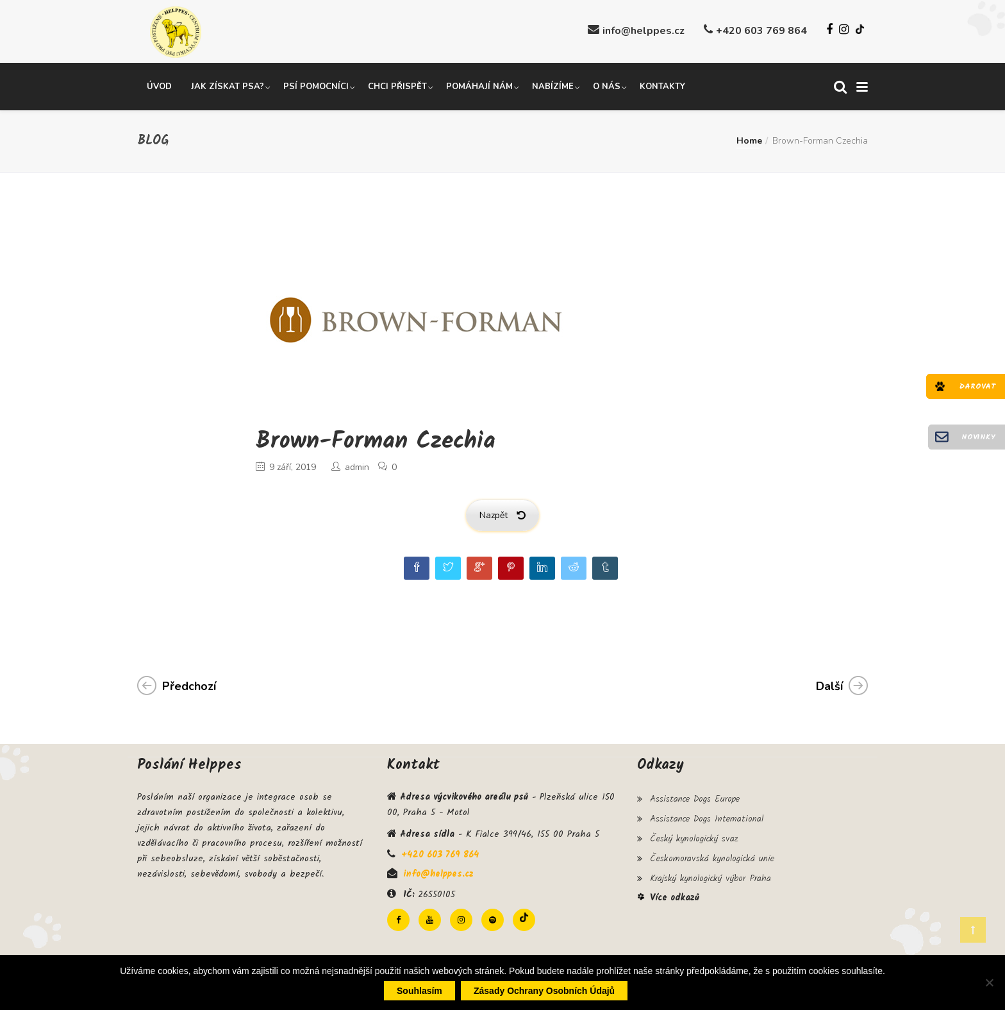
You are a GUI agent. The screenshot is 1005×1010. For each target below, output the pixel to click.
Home (749, 139)
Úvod (159, 85)
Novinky (978, 437)
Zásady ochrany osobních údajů (544, 991)
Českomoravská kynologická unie (712, 853)
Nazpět (502, 514)
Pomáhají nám (479, 85)
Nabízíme (553, 85)
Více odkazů (674, 891)
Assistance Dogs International (706, 816)
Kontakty (662, 85)
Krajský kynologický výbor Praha (710, 871)
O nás (606, 85)
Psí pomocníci (316, 85)
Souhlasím (419, 991)
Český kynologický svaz (694, 834)
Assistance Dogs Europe (695, 797)
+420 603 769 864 (761, 31)
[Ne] (989, 982)
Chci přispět (397, 85)
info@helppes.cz (643, 31)
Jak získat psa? (227, 85)
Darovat (977, 386)
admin (357, 466)
